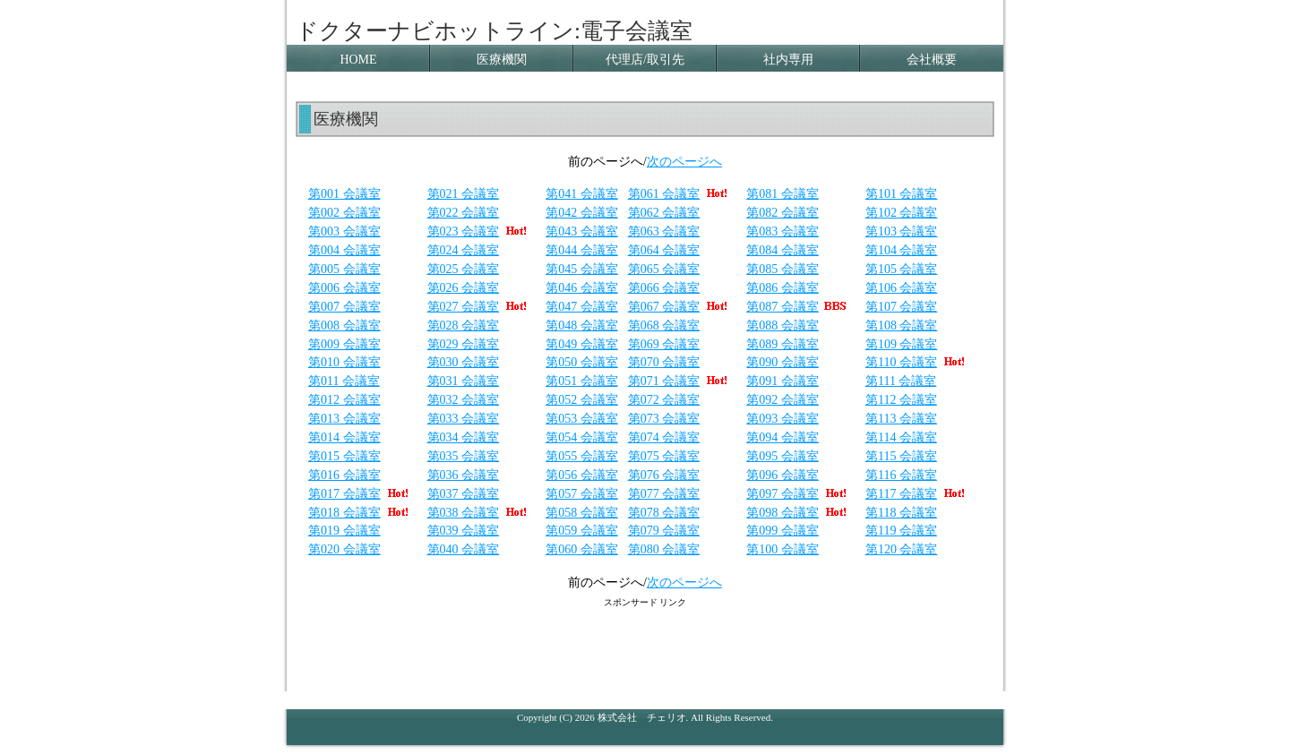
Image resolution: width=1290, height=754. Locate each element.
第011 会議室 (344, 381)
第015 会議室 (344, 456)
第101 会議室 (901, 194)
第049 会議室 (582, 344)
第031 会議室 (463, 381)
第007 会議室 (344, 306)
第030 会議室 (463, 362)
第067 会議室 (664, 306)
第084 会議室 (782, 250)
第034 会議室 (463, 437)
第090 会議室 (782, 362)
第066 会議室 (664, 288)
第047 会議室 (582, 306)
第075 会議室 (664, 456)
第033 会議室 (463, 418)
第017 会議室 (344, 494)
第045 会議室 (582, 269)
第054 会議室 (582, 437)
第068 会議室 (664, 325)
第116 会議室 (901, 475)
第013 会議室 (344, 418)
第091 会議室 (782, 381)
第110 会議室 (901, 362)
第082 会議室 (782, 212)
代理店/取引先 (645, 59)
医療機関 (502, 59)
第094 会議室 (782, 437)
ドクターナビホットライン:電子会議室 (494, 31)
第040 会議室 (463, 549)
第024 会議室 (463, 250)
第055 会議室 (582, 456)
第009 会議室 (344, 344)
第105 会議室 (901, 269)
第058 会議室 (582, 512)
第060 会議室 (582, 549)
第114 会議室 (901, 437)
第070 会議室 (664, 362)
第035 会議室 (463, 456)
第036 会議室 (463, 475)
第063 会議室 (664, 231)
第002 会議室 (344, 212)
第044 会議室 (582, 250)
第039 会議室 (463, 530)
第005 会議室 (344, 269)
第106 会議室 (901, 288)
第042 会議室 (582, 212)
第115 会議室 (901, 456)
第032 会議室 (463, 400)
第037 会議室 (463, 494)
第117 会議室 (901, 494)
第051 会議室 (582, 381)
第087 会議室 (782, 306)
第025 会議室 (463, 269)
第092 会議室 (782, 400)
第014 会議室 (344, 437)
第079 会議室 (664, 530)
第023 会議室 (463, 231)
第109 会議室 (901, 344)
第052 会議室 (582, 400)
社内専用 (788, 59)
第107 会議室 (901, 306)
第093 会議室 (782, 418)
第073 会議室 (664, 418)
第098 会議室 (782, 512)
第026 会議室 (463, 288)
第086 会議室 (782, 288)
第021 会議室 (463, 194)
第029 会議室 (463, 344)
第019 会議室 (344, 530)
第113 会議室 (901, 418)
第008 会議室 (344, 325)
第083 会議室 (782, 231)
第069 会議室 (664, 344)
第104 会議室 (901, 250)
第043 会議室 (582, 231)
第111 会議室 (900, 381)
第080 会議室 (664, 549)
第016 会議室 (344, 475)
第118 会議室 (901, 512)
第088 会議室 (782, 325)
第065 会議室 (664, 269)
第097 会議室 (782, 494)
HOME (358, 59)
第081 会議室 (782, 194)
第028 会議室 (463, 325)
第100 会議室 (782, 549)
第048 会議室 (582, 325)
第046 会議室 (582, 288)
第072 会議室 (664, 400)
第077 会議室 (664, 494)
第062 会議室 (664, 212)
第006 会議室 (344, 288)
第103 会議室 (901, 231)
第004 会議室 (344, 250)
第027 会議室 (463, 306)
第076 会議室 (664, 475)
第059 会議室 (582, 530)
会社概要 (932, 59)
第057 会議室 (582, 494)
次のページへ (684, 161)
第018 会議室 (344, 512)
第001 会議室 (344, 194)
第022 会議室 (463, 212)
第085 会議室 (782, 269)
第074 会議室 (664, 437)
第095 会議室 (782, 456)
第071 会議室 (681, 381)
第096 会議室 (782, 475)
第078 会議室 (664, 512)
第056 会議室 (582, 475)
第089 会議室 (782, 344)
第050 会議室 (582, 362)
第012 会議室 (344, 400)
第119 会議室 (901, 530)
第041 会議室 (582, 194)
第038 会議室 (463, 512)
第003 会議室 (344, 231)
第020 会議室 (344, 549)
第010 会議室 (344, 362)
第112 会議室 (901, 400)
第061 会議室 (664, 194)
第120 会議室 (901, 549)
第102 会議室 (901, 212)
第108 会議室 (901, 325)
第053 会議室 (582, 418)
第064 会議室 (664, 250)
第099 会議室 (782, 530)
